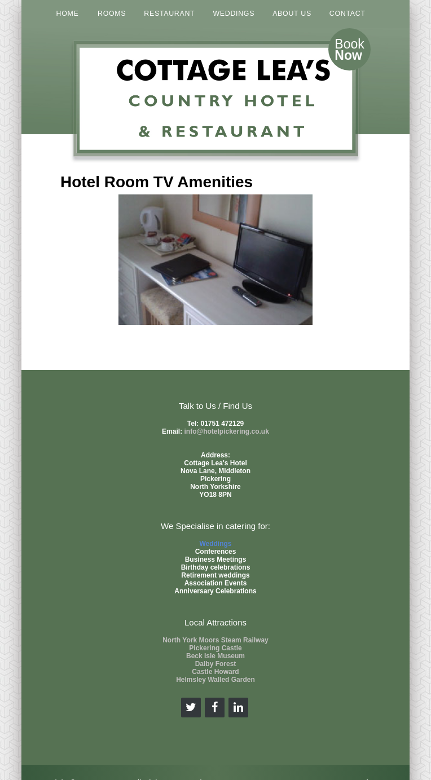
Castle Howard (215, 672)
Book (349, 49)
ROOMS (112, 13)
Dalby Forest (215, 664)
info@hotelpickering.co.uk (226, 431)
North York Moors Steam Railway (215, 640)
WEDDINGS (233, 13)
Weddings (215, 544)
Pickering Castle (215, 648)
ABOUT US (291, 13)
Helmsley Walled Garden (215, 680)
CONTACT (347, 13)
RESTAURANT (169, 13)
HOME (67, 13)
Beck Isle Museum (215, 656)
